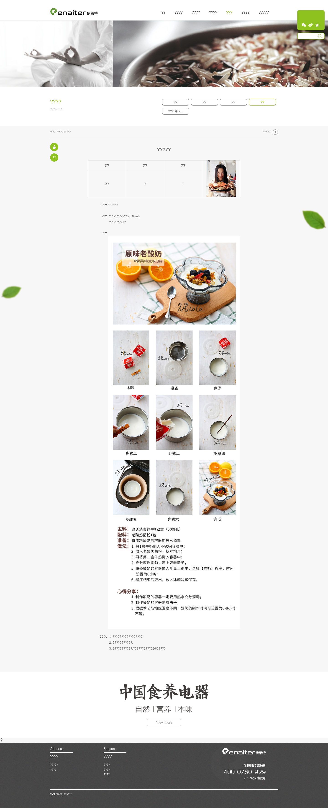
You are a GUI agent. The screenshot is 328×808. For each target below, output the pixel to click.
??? (60, 132)
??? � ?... (175, 111)
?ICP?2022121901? (61, 794)
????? (54, 764)
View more (164, 722)
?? (175, 102)
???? (266, 132)
